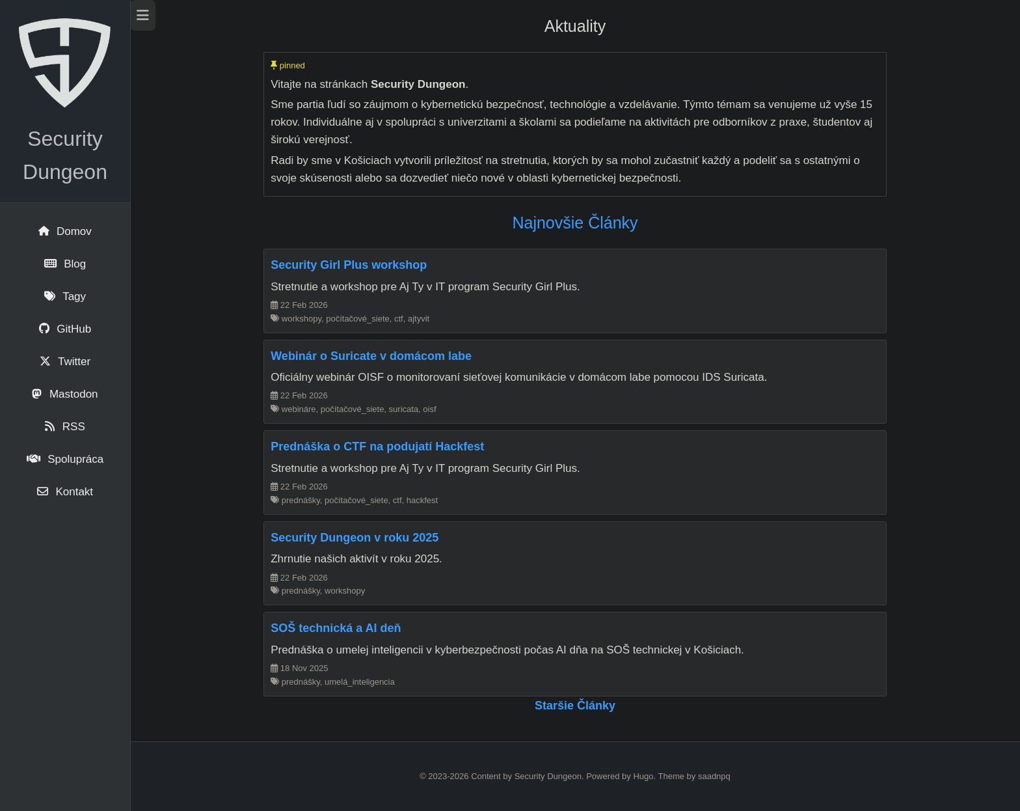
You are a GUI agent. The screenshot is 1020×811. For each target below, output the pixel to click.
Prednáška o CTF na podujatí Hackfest (377, 446)
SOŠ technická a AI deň (336, 628)
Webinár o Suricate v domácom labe (371, 356)
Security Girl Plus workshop (349, 264)
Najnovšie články (575, 222)
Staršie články (575, 705)
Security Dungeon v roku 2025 (354, 537)
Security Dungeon (65, 155)
